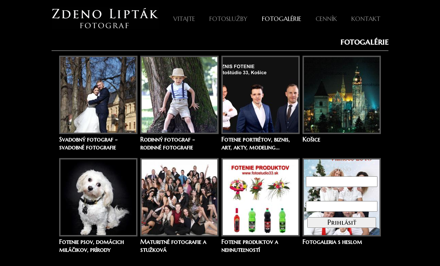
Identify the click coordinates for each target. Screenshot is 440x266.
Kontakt (365, 19)
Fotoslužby (228, 19)
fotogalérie (281, 19)
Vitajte (184, 19)
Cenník (326, 19)
